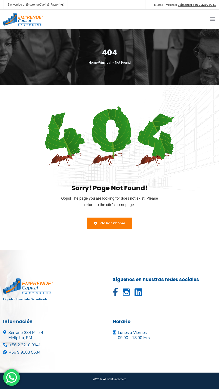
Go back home (109, 223)
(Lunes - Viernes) (185, 5)
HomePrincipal (100, 62)
